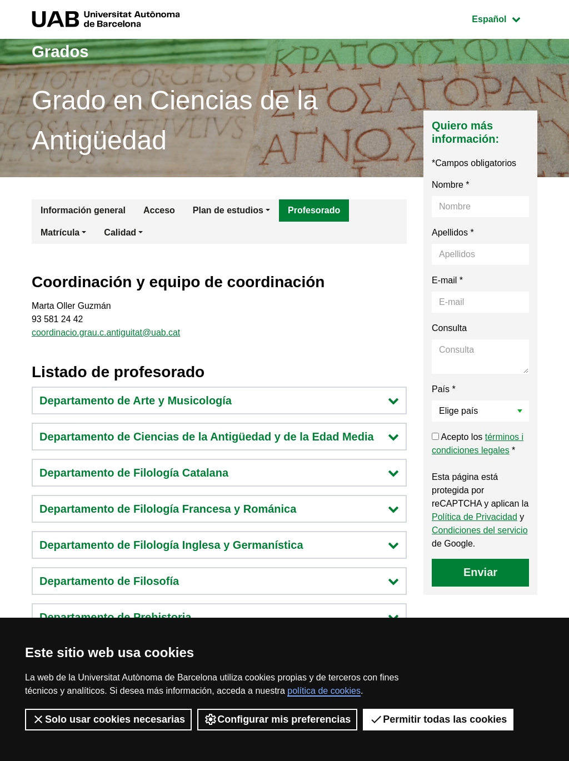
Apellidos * (453, 232)
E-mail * (447, 280)
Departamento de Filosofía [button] (219, 581)
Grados (61, 51)
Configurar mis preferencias (277, 719)
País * (444, 389)
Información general (83, 210)
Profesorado (314, 210)
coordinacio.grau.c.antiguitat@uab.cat (106, 333)
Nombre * (451, 184)
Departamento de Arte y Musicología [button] (219, 401)
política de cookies (324, 690)
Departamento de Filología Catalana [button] (219, 473)
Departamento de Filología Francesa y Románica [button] (219, 509)
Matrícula (60, 232)
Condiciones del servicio (480, 530)
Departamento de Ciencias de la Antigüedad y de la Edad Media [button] (219, 437)
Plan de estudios (228, 210)
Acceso (159, 210)
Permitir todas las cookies (438, 719)
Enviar (480, 572)
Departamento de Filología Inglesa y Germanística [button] (219, 545)
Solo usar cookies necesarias (108, 719)
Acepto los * (477, 443)
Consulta (449, 328)
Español (504, 18)
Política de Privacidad (474, 517)
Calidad (120, 232)
